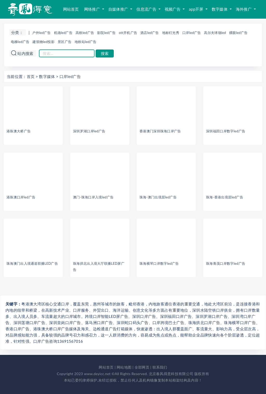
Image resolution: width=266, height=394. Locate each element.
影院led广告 (106, 33)
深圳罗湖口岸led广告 (89, 131)
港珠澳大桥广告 (18, 131)
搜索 (105, 53)
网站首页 (71, 9)
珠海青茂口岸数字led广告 (225, 263)
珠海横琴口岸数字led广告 (159, 263)
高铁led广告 (85, 33)
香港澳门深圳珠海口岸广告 (160, 131)
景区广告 (64, 42)
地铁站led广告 (86, 42)
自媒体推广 (118, 9)
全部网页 (142, 367)
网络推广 (92, 9)
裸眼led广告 (238, 33)
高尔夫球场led (215, 33)
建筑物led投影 (43, 42)
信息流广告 (146, 9)
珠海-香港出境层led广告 (224, 197)
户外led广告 (41, 33)
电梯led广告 (20, 42)
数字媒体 (220, 9)
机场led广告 (63, 33)
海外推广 (244, 9)
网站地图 (124, 367)
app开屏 (196, 9)
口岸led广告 (191, 33)
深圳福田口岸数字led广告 (225, 131)
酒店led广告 (149, 33)
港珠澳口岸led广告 (20, 197)
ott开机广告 (128, 33)
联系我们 (159, 367)
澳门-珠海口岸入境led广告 (93, 197)
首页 (31, 76)
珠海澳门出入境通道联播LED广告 (32, 263)
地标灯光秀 (170, 33)
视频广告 (173, 9)
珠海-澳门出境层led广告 (158, 197)
